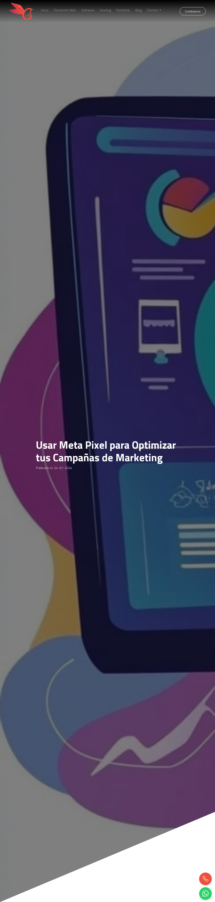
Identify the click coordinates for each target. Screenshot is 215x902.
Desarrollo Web (65, 10)
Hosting (105, 10)
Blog (138, 10)
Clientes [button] (153, 10)
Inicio (45, 10)
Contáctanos (193, 11)
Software (87, 10)
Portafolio (123, 10)
